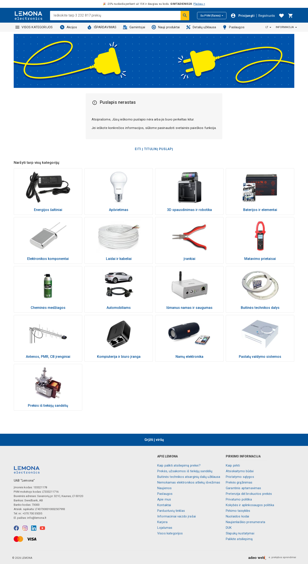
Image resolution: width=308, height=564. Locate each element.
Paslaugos (233, 27)
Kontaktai (164, 505)
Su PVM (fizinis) (211, 15)
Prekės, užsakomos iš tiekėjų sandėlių (185, 471)
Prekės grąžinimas (239, 482)
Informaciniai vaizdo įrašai (176, 516)
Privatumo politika (239, 499)
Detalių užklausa (201, 27)
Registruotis (266, 15)
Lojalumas (164, 528)
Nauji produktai (166, 27)
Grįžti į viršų (154, 440)
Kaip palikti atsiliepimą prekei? (179, 465)
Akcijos (68, 27)
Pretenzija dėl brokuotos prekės (249, 494)
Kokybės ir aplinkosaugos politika (250, 505)
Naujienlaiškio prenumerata (245, 522)
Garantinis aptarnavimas (243, 488)
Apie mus (164, 499)
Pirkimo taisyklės (238, 511)
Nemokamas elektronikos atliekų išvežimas (188, 482)
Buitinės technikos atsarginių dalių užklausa (188, 477)
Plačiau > (199, 3)
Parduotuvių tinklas (171, 511)
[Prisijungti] (242, 15)
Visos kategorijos (170, 533)
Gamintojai (134, 27)
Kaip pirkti (233, 465)
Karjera (162, 522)
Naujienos (164, 488)
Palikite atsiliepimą (239, 539)
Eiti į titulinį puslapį (154, 149)
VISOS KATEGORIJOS (34, 27)
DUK (229, 528)
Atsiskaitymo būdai (240, 471)
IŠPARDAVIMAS (102, 27)
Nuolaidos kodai (237, 516)
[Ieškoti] (185, 15)
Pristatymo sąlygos (240, 477)
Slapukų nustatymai (240, 533)
